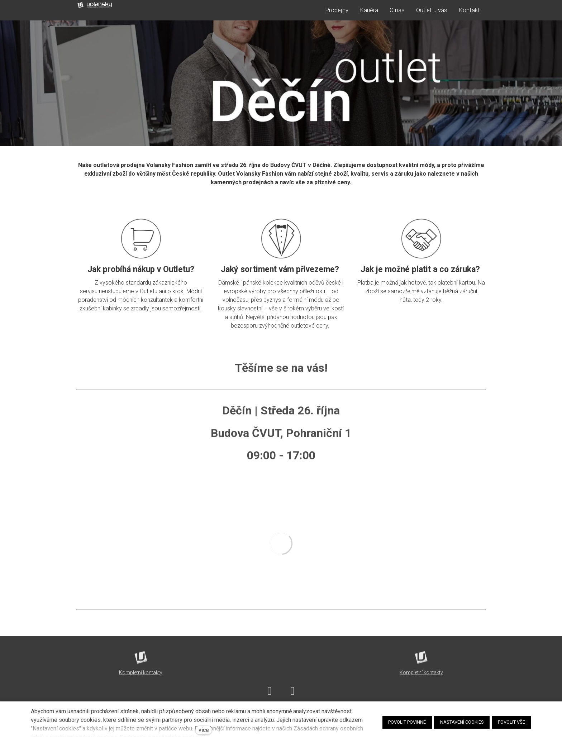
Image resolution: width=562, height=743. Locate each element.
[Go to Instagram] (292, 694)
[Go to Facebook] (269, 694)
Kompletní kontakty (140, 676)
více (204, 730)
